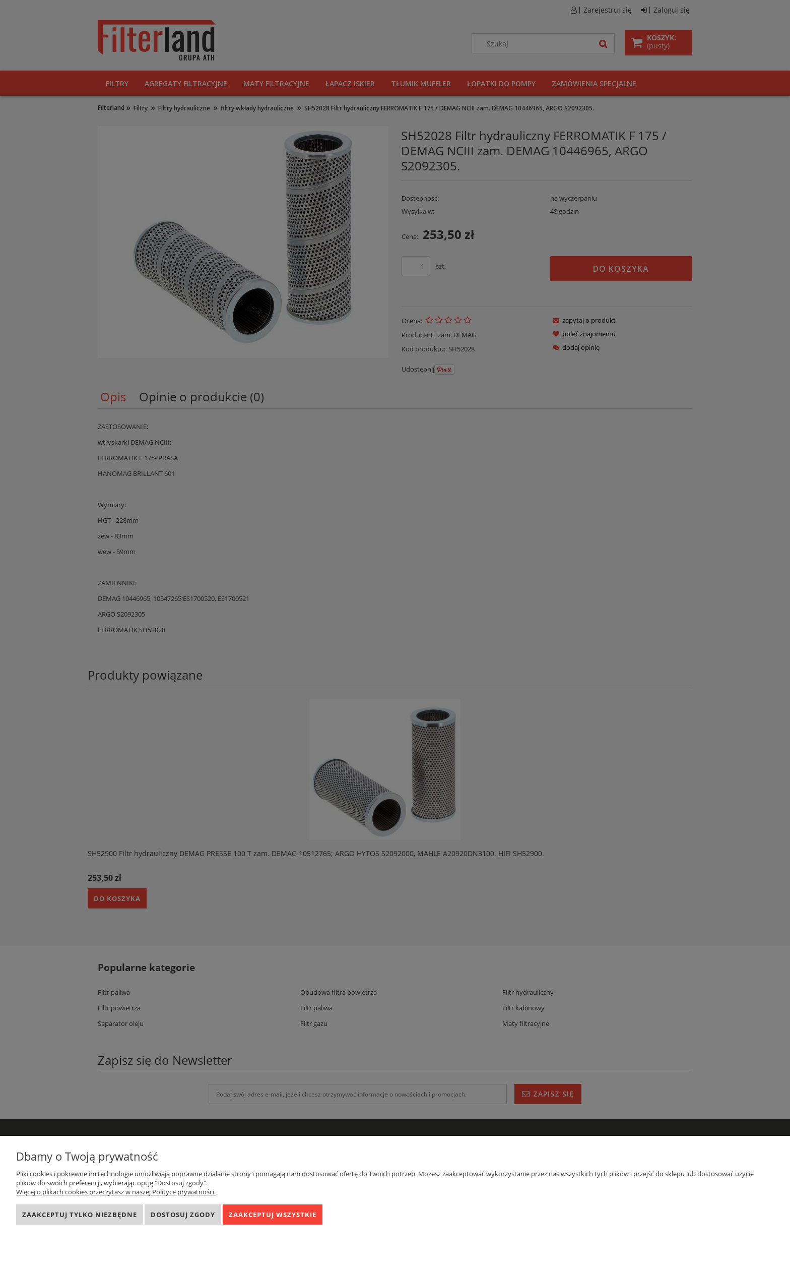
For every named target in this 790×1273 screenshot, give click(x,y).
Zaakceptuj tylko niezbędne (79, 1214)
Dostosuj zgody (183, 1214)
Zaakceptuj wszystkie (272, 1214)
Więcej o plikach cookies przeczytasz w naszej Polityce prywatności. (116, 1191)
